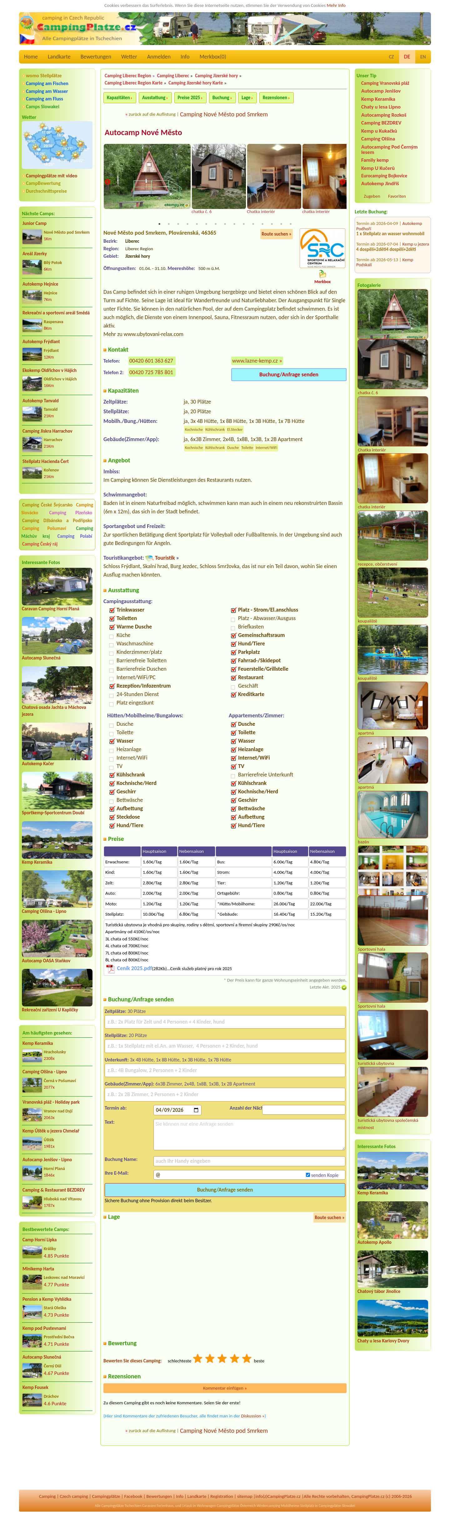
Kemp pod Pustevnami (44, 1328)
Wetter (129, 56)
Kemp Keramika (37, 862)
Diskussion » (252, 1416)
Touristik (165, 557)
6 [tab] (206, 224)
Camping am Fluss (44, 99)
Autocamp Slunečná (41, 658)
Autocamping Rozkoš (384, 115)
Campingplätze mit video (51, 176)
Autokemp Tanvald (40, 401)
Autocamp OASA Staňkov (46, 961)
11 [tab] (253, 224)
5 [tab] (197, 224)
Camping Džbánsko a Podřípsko (57, 520)
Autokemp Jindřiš (380, 183)
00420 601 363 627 (151, 360)
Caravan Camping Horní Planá (50, 609)
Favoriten (397, 196)
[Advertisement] (57, 1452)
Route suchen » (277, 234)
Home (31, 56)
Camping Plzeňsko (70, 513)
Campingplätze (106, 1496)
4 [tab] (187, 224)
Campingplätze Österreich (236, 1505)
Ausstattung (153, 97)
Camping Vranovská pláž (385, 83)
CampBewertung (43, 183)
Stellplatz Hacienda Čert (45, 461)
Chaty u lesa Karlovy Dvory (383, 1341)
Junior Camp (34, 223)
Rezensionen (275, 97)
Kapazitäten (118, 97)
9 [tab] (234, 224)
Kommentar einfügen (225, 1388)
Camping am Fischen (47, 83)
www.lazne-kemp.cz (255, 360)
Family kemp (375, 160)
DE (407, 56)
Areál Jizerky (34, 254)
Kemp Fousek (35, 1387)
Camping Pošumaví (44, 528)
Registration (221, 1496)
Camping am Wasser (47, 91)
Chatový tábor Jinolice (379, 1291)
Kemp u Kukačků (379, 131)
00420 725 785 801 (151, 372)
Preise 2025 (189, 97)
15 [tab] (291, 224)
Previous (107, 182)
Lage (246, 97)
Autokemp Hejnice (40, 284)
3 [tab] (178, 224)
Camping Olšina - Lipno (44, 911)
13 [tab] (272, 224)
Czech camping (74, 1496)
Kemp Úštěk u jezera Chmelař (50, 1131)
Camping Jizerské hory (216, 76)
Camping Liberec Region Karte (133, 83)
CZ (391, 57)
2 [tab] (169, 224)
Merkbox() (212, 56)
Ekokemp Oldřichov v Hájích (49, 370)
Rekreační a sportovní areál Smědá (56, 313)
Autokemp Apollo (375, 1242)
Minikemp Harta (38, 1269)
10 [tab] (244, 224)
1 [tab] (159, 224)
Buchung (220, 97)
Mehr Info (336, 5)
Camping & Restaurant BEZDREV (53, 1190)
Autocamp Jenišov (381, 91)
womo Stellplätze (44, 76)
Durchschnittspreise (46, 191)
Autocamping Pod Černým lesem (389, 149)
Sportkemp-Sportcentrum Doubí (53, 813)
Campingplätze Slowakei (337, 1505)
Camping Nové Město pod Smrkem (224, 114)
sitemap (244, 1496)
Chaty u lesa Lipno (381, 107)
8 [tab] (225, 224)
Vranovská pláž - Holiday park (51, 1102)
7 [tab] (215, 224)
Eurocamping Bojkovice (384, 176)
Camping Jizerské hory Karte (195, 83)
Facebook (133, 1496)
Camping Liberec (173, 76)
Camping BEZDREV (381, 123)
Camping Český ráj (40, 544)
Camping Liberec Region (128, 76)
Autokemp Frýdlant (41, 341)
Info (185, 56)
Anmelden (159, 56)
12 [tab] (262, 224)
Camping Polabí (75, 536)
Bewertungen (96, 56)
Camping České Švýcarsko (47, 505)
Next (342, 182)
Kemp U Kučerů (378, 168)
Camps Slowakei (42, 106)
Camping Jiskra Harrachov (47, 431)
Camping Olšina (378, 138)
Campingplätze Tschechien (121, 1505)
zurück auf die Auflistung (152, 114)
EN (423, 57)
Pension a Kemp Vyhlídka (46, 1299)
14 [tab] (281, 224)
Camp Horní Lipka (39, 1240)
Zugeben (372, 196)
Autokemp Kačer (38, 763)
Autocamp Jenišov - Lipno (47, 1159)
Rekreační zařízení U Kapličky (50, 1010)
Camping (47, 1496)
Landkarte (59, 56)
